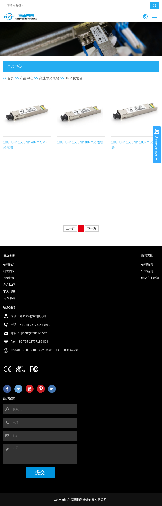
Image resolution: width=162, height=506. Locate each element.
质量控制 (9, 277)
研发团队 (9, 271)
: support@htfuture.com (31, 333)
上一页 (70, 228)
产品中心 (26, 78)
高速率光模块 (49, 78)
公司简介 (9, 264)
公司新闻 (147, 264)
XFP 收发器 (74, 78)
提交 (40, 472)
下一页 (91, 228)
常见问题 (9, 291)
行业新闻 (147, 271)
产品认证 (9, 284)
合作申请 (9, 298)
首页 (10, 78)
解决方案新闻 (150, 277)
